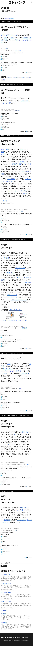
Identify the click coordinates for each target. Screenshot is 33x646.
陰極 (2, 149)
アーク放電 (11, 179)
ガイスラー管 (20, 268)
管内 (2, 35)
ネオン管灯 (25, 100)
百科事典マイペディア (5, 353)
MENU (2, 3)
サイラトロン (7, 368)
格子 (12, 181)
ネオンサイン (16, 77)
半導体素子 (27, 282)
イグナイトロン (9, 77)
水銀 (16, 35)
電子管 (25, 37)
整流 (5, 40)
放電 (12, 37)
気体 (21, 149)
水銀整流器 (10, 273)
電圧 (2, 152)
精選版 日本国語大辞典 (5, 84)
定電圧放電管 (17, 164)
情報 (16, 50)
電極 (5, 37)
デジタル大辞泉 (3, 21)
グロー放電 (27, 164)
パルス (24, 193)
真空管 (3, 154)
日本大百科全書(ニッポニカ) (6, 239)
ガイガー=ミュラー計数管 (16, 191)
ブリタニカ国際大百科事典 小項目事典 (8, 415)
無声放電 (7, 520)
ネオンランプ (12, 295)
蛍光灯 (17, 40)
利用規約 (3, 637)
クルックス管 (6, 103)
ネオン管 (25, 40)
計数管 (5, 373)
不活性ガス (10, 35)
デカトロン (21, 277)
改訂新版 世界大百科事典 (5, 135)
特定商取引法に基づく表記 (14, 637)
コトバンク (17, 2)
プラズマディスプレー (19, 300)
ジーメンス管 (28, 77)
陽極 (7, 149)
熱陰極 (8, 181)
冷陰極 (6, 258)
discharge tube (9, 18)
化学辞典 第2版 (3, 491)
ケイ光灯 (3, 79)
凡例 (19, 50)
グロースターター (12, 297)
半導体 (22, 161)
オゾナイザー (22, 77)
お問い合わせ (25, 637)
